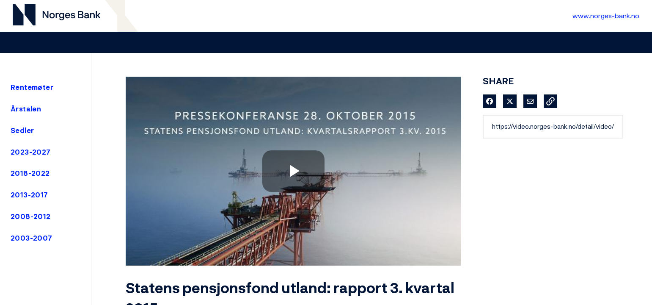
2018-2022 (30, 173)
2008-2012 (31, 216)
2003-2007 (31, 238)
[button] (550, 101)
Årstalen (26, 109)
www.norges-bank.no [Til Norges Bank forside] (605, 16)
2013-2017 (29, 195)
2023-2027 (31, 152)
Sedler (22, 130)
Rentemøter (32, 87)
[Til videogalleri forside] (57, 16)
